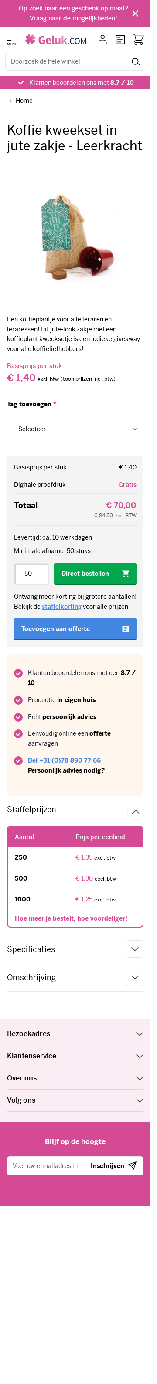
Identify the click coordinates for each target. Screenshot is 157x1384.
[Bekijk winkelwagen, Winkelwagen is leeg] (138, 39)
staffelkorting (62, 607)
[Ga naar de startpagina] (55, 40)
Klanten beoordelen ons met (81, 83)
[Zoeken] (135, 62)
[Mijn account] (103, 39)
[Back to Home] (20, 101)
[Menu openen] (11, 37)
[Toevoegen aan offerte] (75, 629)
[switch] (88, 379)
